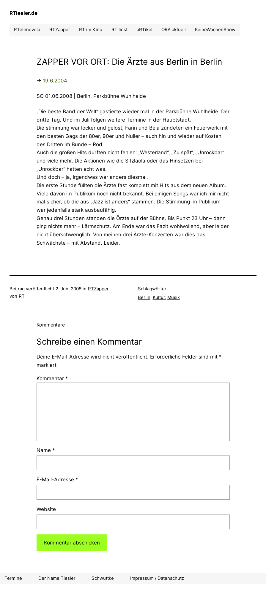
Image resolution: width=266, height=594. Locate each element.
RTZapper (98, 289)
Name (46, 450)
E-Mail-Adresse (57, 479)
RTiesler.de (23, 13)
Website (46, 509)
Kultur (159, 297)
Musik (173, 297)
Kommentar (52, 378)
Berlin (144, 297)
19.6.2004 (55, 80)
